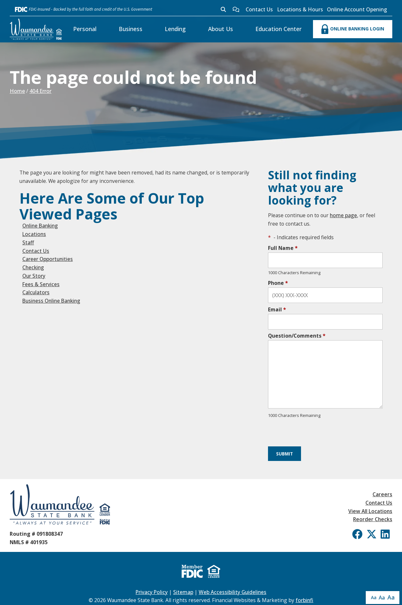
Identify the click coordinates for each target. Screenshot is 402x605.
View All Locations (370, 511)
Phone (278, 282)
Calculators (36, 292)
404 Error (40, 91)
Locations (34, 234)
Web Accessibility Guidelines (232, 592)
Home (17, 91)
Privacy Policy (152, 592)
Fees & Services (41, 284)
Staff (28, 242)
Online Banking (40, 225)
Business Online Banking (51, 300)
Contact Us (259, 9)
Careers (382, 494)
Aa (373, 597)
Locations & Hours (300, 9)
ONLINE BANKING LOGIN (352, 29)
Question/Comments (297, 335)
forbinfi (304, 600)
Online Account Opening (357, 9)
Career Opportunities (47, 259)
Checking (33, 267)
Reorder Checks (372, 519)
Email (277, 309)
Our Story (33, 275)
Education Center (278, 29)
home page (343, 215)
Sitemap (183, 592)
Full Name (283, 248)
